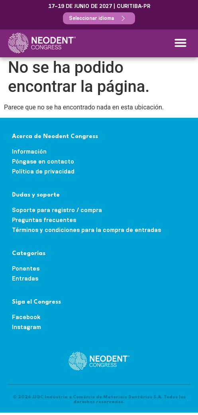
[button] (180, 42)
